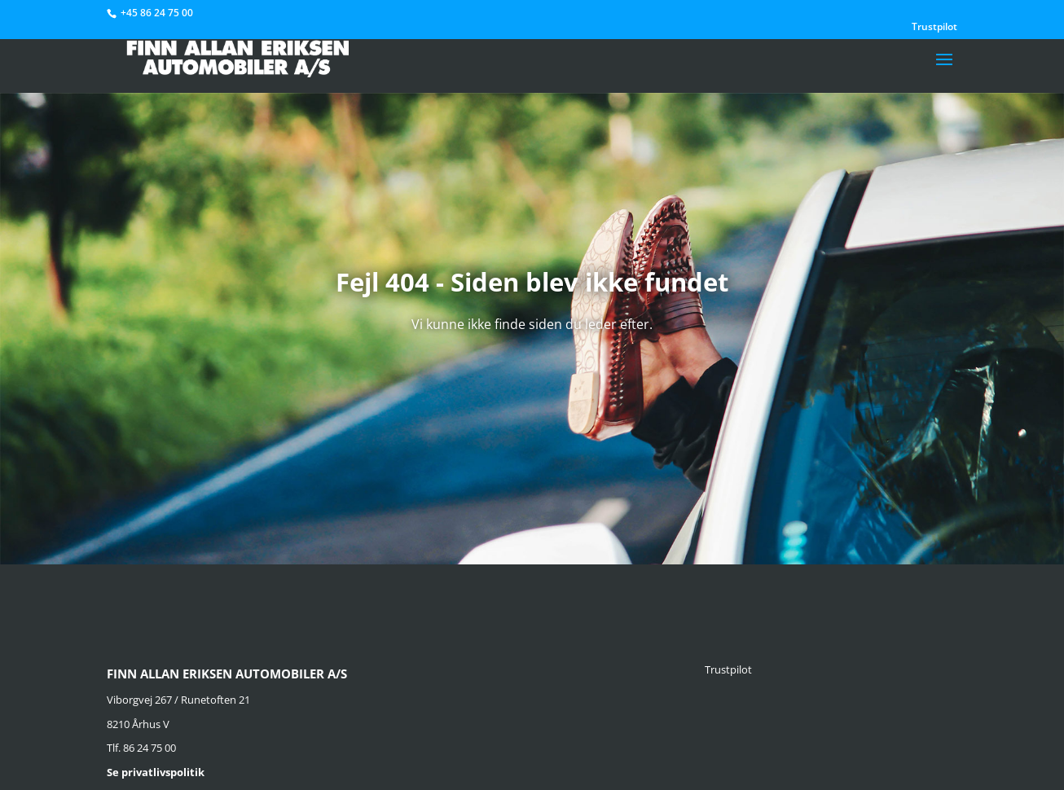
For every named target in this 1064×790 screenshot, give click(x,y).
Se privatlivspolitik (155, 772)
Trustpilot (934, 27)
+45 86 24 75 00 (157, 13)
